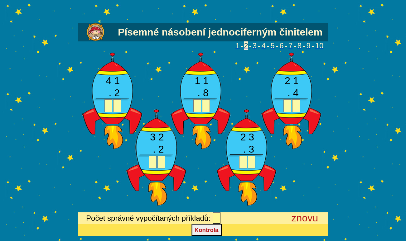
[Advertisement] (203, 11)
